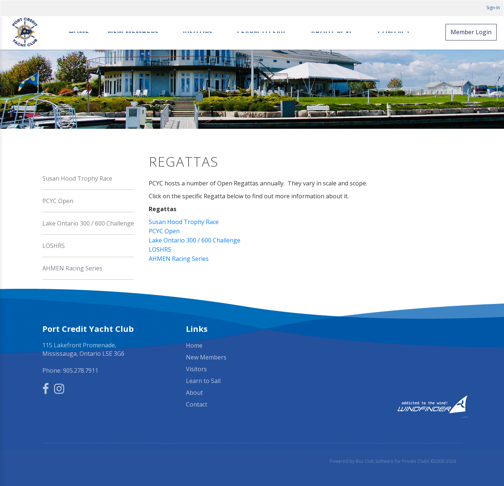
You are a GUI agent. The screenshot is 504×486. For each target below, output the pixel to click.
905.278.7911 (80, 370)
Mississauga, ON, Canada (395, 345)
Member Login (471, 32)
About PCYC (332, 32)
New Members (133, 32)
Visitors (198, 32)
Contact (394, 32)
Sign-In (493, 7)
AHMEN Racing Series (72, 268)
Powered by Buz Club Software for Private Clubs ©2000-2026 (392, 461)
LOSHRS (53, 246)
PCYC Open (57, 201)
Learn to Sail (262, 32)
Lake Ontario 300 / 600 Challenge (88, 223)
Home (78, 32)
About (194, 393)
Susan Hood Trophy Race (77, 178)
